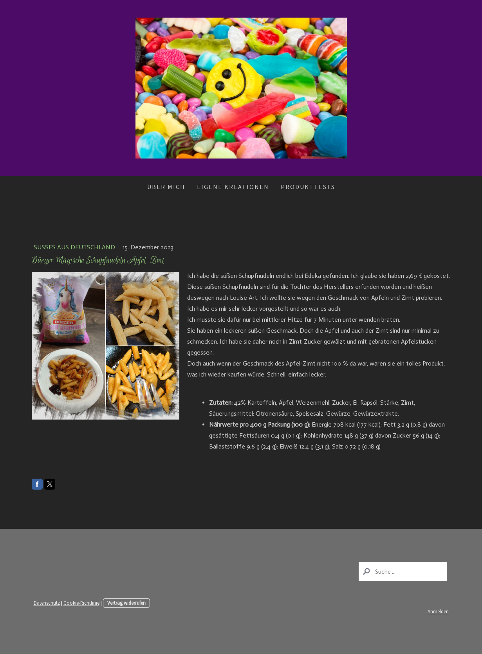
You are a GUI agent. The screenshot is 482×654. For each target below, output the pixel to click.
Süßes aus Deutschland (75, 247)
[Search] (403, 571)
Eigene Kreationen (233, 187)
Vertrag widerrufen (126, 603)
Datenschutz (47, 603)
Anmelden (438, 611)
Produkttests (308, 187)
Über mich (166, 187)
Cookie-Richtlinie (81, 603)
